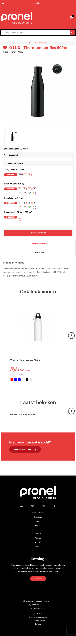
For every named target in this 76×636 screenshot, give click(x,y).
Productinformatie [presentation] (39, 244)
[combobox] (38, 32)
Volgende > (71, 338)
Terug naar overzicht (39, 43)
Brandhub (38, 517)
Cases (38, 521)
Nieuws (38, 538)
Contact (38, 534)
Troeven (38, 542)
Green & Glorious (38, 513)
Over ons (38, 546)
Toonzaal (38, 525)
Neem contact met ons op (25, 449)
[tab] (39, 244)
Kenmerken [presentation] (39, 252)
